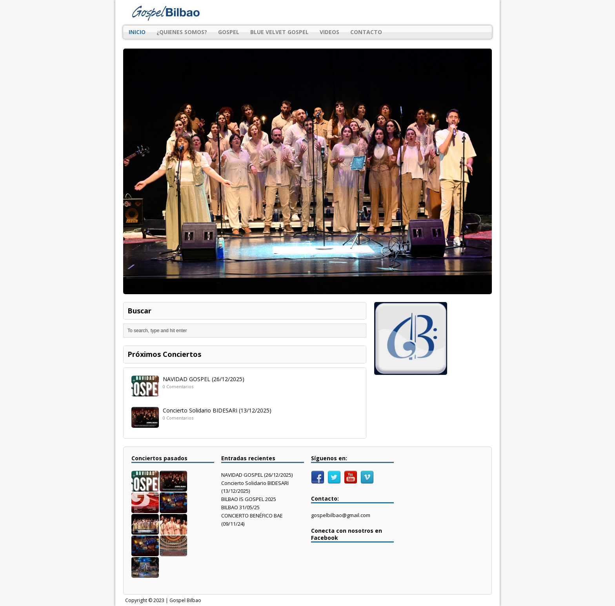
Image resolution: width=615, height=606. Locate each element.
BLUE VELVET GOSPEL (279, 32)
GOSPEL (228, 32)
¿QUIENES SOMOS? (181, 32)
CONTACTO (366, 32)
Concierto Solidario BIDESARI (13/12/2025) (217, 410)
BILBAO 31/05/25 (240, 507)
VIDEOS (329, 32)
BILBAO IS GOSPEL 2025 (248, 499)
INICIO (137, 32)
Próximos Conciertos (164, 354)
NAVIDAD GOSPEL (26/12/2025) (203, 379)
